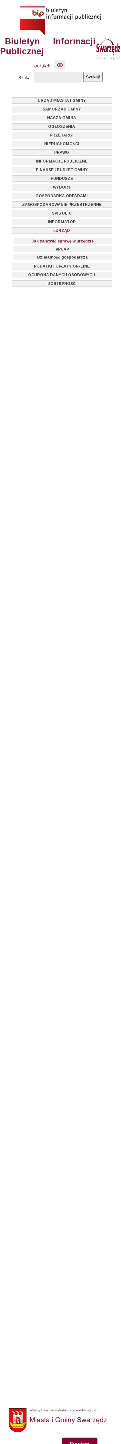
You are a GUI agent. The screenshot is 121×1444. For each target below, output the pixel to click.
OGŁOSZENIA (61, 126)
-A (36, 66)
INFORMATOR (62, 222)
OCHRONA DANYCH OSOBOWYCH (61, 275)
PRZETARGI (62, 135)
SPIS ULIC (62, 213)
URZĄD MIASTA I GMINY (62, 100)
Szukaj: (25, 77)
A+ (46, 65)
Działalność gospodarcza (62, 257)
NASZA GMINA (61, 118)
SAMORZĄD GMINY (62, 109)
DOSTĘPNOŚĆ (61, 283)
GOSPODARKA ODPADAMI (61, 196)
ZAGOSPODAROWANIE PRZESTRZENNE (62, 204)
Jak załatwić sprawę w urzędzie (63, 241)
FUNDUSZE (62, 178)
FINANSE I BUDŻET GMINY (62, 170)
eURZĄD (61, 230)
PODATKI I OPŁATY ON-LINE (62, 266)
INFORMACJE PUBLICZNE (61, 161)
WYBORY (62, 187)
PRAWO (61, 152)
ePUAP (62, 249)
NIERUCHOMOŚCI (61, 144)
